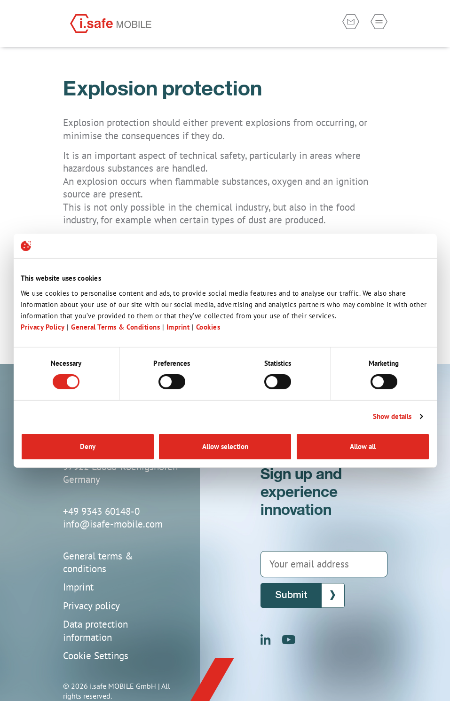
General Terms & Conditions (115, 326)
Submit (291, 595)
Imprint (179, 326)
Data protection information (95, 630)
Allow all (363, 446)
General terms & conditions (98, 562)
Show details (392, 416)
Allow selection (225, 446)
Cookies (208, 326)
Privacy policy (91, 605)
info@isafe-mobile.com (113, 524)
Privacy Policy (43, 326)
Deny (87, 446)
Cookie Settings (95, 655)
